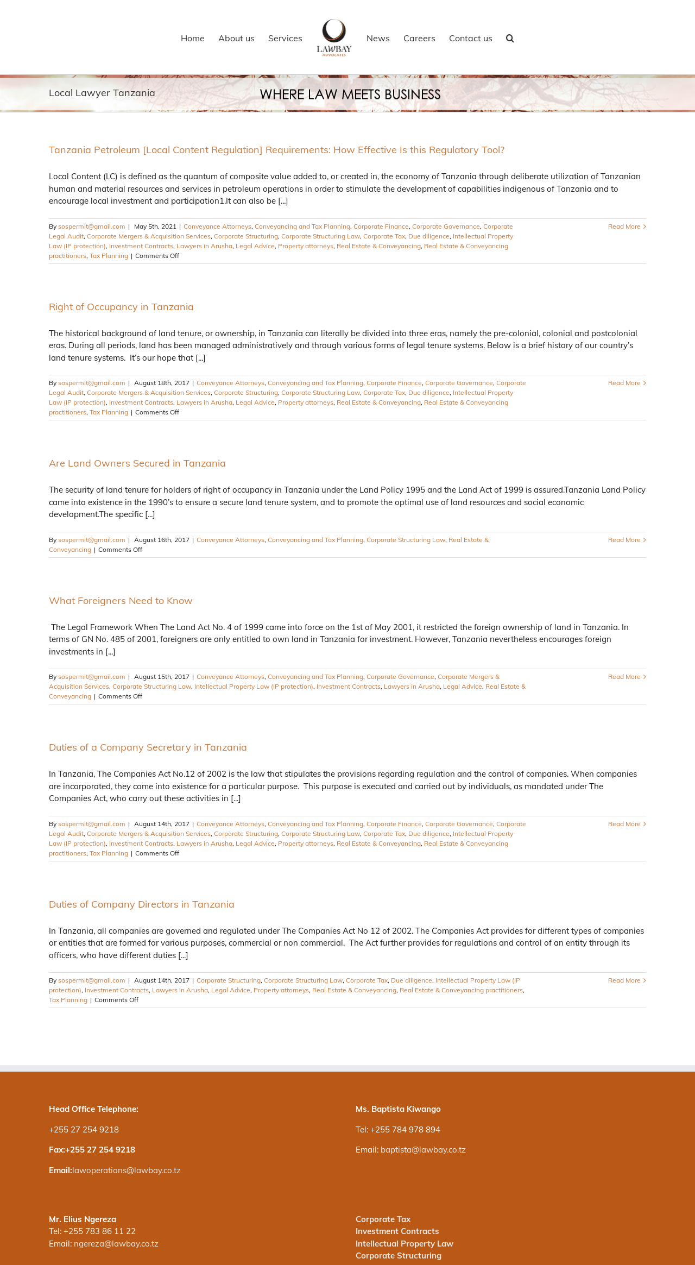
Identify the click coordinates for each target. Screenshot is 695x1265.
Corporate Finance (381, 226)
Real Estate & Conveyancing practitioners (461, 990)
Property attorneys (305, 246)
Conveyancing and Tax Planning (302, 226)
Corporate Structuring (246, 236)
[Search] (511, 37)
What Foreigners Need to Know (121, 600)
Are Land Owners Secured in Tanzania (137, 463)
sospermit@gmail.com (91, 226)
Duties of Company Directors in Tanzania (142, 904)
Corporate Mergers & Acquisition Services (149, 236)
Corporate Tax (384, 236)
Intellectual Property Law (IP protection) (253, 686)
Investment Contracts (141, 246)
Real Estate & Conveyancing (379, 246)
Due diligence (429, 236)
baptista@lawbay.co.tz (423, 1149)
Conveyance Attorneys (217, 226)
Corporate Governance (446, 226)
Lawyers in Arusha (204, 246)
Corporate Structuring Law (320, 236)
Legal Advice (255, 246)
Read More (624, 226)
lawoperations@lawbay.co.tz (126, 1170)
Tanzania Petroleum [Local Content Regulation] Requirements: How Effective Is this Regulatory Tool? (276, 149)
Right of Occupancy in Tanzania (121, 306)
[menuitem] (199, 37)
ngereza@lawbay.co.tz (116, 1243)
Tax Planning (109, 255)
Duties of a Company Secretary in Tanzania (148, 747)
